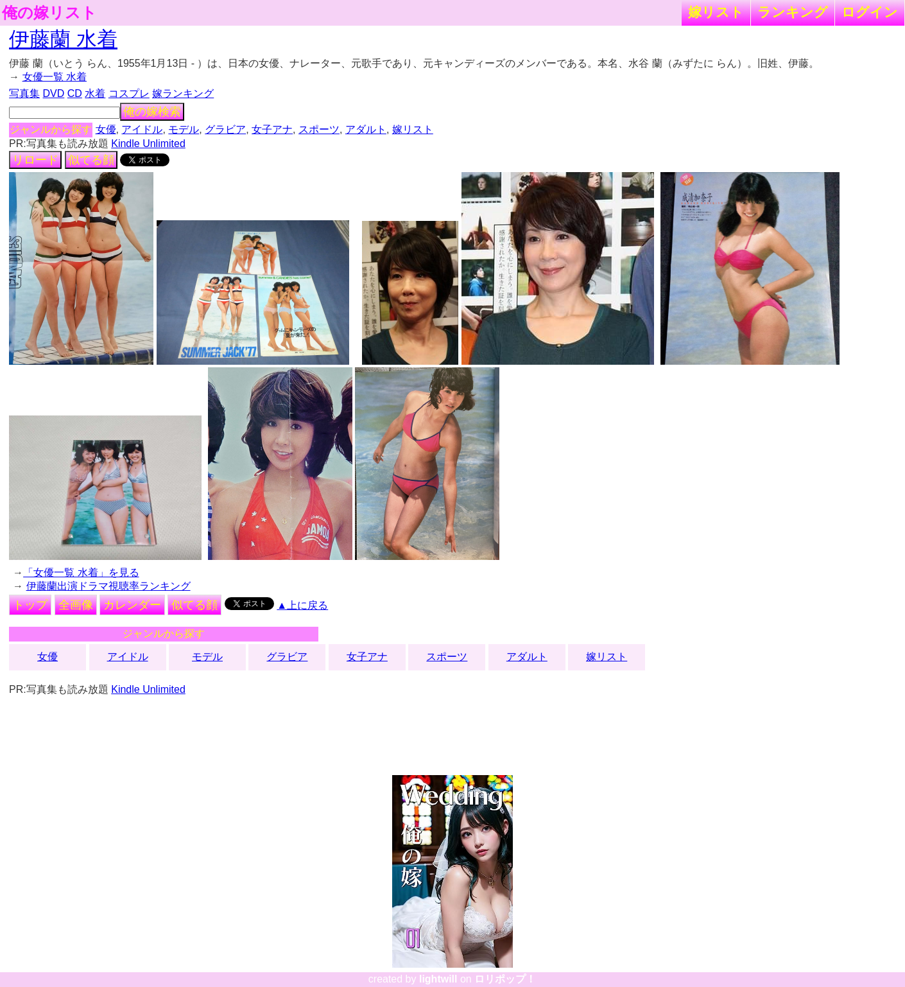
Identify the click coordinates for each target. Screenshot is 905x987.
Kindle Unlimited (148, 143)
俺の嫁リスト (49, 12)
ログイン (869, 11)
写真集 (24, 93)
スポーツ (319, 129)
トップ (30, 604)
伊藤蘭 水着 (63, 39)
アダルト (365, 129)
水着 (95, 93)
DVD (54, 93)
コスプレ (129, 93)
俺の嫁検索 (152, 111)
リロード (35, 159)
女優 (106, 129)
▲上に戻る (302, 605)
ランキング (792, 11)
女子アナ (272, 129)
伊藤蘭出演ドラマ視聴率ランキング (108, 586)
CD (74, 93)
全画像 (75, 604)
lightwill (438, 979)
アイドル (141, 129)
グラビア (225, 129)
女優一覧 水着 (54, 76)
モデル (183, 129)
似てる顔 (91, 159)
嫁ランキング (183, 93)
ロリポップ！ (505, 979)
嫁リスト (716, 11)
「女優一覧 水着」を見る (81, 572)
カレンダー (132, 604)
